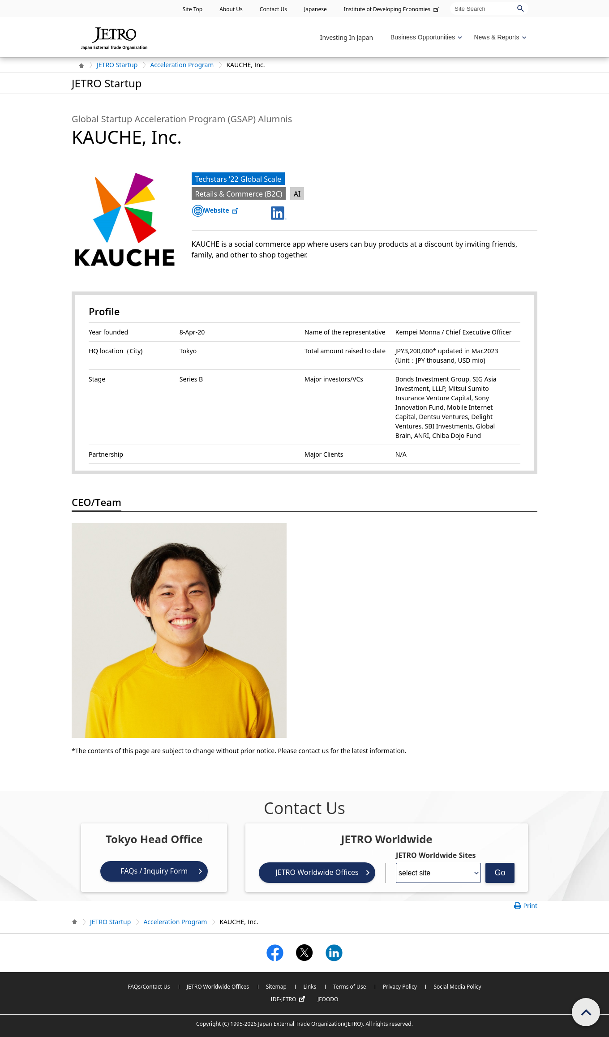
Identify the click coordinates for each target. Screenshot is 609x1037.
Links (309, 986)
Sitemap (276, 986)
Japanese (315, 9)
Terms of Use (349, 986)
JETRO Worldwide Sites (436, 855)
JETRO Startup (117, 64)
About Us (231, 9)
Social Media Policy (457, 986)
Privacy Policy (400, 986)
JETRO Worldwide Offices (316, 872)
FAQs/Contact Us (149, 986)
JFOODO (327, 999)
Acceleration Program (182, 64)
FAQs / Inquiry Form (154, 871)
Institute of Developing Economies (392, 9)
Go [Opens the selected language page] (500, 872)
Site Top (192, 9)
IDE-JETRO (289, 999)
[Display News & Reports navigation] (499, 37)
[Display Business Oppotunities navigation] (425, 37)
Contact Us (273, 9)
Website (221, 210)
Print (530, 905)
